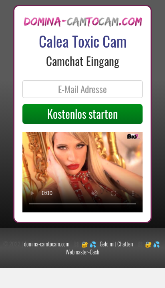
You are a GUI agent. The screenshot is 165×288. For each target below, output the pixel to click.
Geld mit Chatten (116, 244)
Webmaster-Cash (82, 252)
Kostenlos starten (82, 114)
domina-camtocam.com (46, 244)
